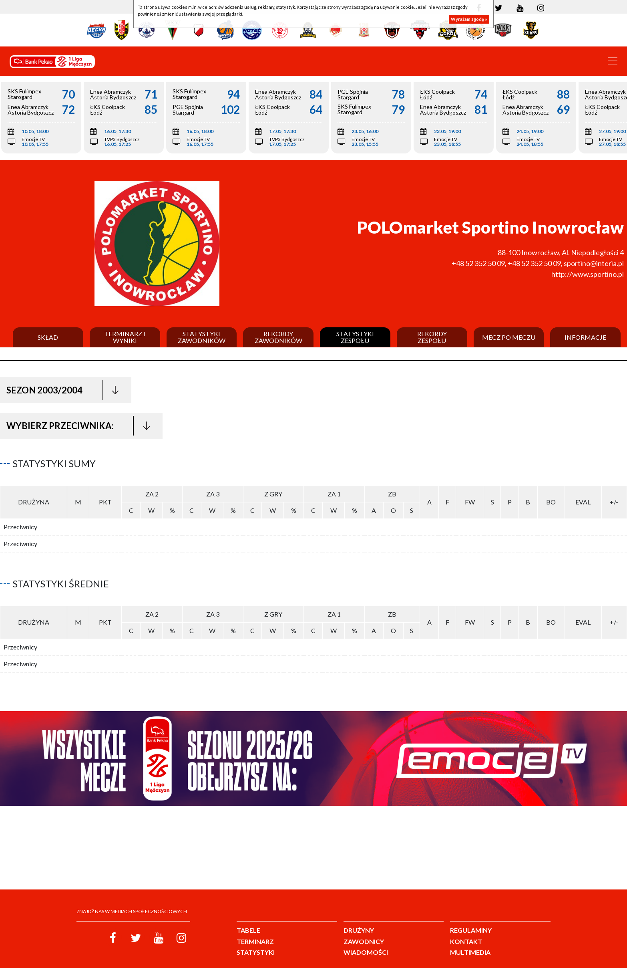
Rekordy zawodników (278, 337)
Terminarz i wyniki (124, 337)
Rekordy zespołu (432, 337)
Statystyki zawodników (201, 337)
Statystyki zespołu (355, 337)
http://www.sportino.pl (587, 274)
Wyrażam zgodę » (469, 19)
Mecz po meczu (508, 337)
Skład (48, 337)
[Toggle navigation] (612, 61)
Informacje (585, 337)
